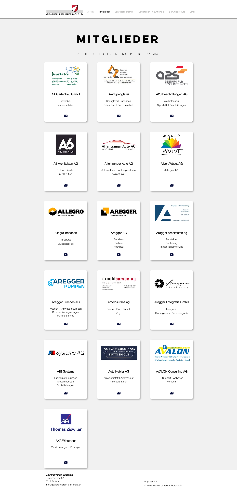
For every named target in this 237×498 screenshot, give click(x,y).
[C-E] (94, 54)
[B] (86, 54)
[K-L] (117, 54)
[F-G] (101, 54)
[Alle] (155, 54)
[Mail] (66, 116)
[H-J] (109, 54)
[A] (78, 54)
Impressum (150, 481)
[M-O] (125, 54)
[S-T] (140, 54)
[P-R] (132, 54)
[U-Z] (148, 54)
